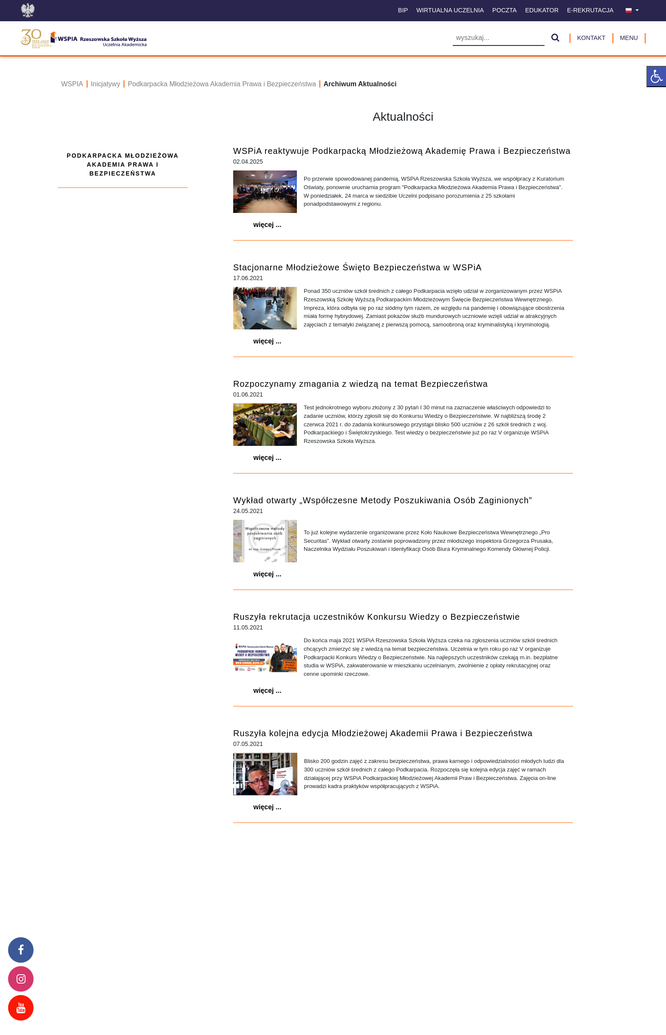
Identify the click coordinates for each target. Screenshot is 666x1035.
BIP (403, 10)
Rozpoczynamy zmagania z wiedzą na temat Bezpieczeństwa (360, 383)
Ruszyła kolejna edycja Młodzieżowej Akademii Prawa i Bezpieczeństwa (383, 733)
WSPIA (72, 84)
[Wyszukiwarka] (499, 38)
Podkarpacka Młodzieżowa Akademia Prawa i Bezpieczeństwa (222, 84)
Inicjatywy (105, 84)
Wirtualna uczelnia (450, 10)
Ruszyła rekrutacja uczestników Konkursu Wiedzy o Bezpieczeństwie (376, 616)
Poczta (504, 10)
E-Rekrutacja (590, 10)
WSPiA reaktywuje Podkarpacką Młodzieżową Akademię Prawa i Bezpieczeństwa (402, 151)
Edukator (542, 10)
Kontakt (591, 37)
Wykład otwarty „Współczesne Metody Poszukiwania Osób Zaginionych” (382, 500)
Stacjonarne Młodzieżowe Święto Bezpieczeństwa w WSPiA (357, 267)
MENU (629, 37)
